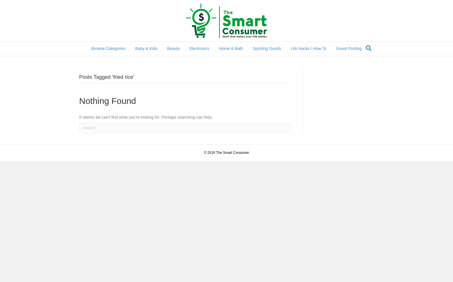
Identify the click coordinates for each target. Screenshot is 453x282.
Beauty (173, 48)
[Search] (368, 48)
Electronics (199, 48)
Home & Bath (231, 48)
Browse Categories (108, 48)
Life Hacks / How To (308, 48)
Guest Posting (349, 48)
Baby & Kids (146, 48)
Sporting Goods (267, 48)
